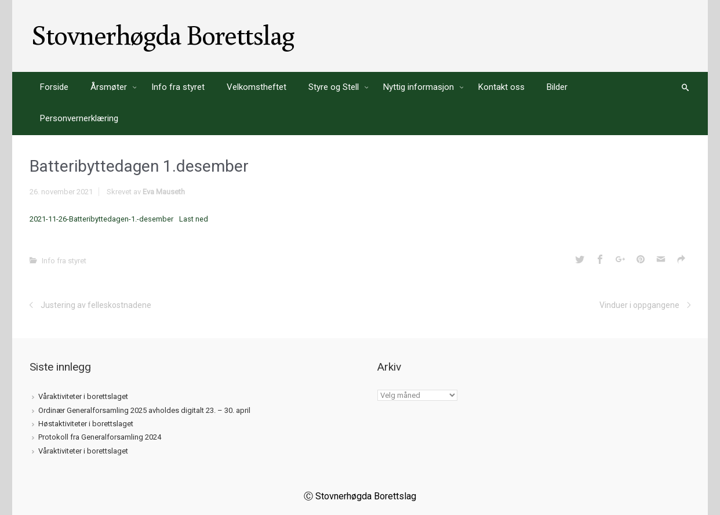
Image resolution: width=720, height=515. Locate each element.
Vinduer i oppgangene (639, 305)
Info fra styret (64, 260)
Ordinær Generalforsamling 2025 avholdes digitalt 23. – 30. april (144, 410)
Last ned (193, 219)
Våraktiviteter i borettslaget (83, 396)
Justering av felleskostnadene (96, 305)
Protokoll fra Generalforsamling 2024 (99, 437)
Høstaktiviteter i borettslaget (85, 423)
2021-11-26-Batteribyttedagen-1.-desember (101, 219)
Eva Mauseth (164, 191)
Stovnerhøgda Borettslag (162, 34)
